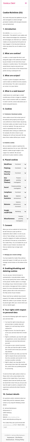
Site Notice (18, 437)
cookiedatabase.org (8, 425)
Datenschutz (10, 440)
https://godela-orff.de (16, 33)
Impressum (10, 437)
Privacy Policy (19, 440)
